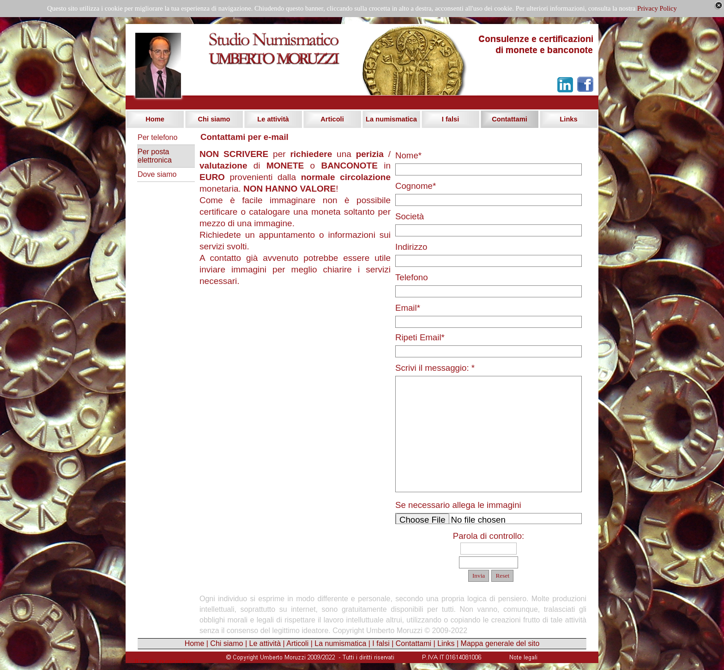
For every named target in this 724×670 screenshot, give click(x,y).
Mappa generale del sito (500, 643)
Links (445, 643)
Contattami (413, 643)
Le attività (265, 643)
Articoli (297, 643)
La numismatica (340, 643)
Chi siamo (226, 643)
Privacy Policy (657, 8)
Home (195, 643)
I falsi (380, 643)
